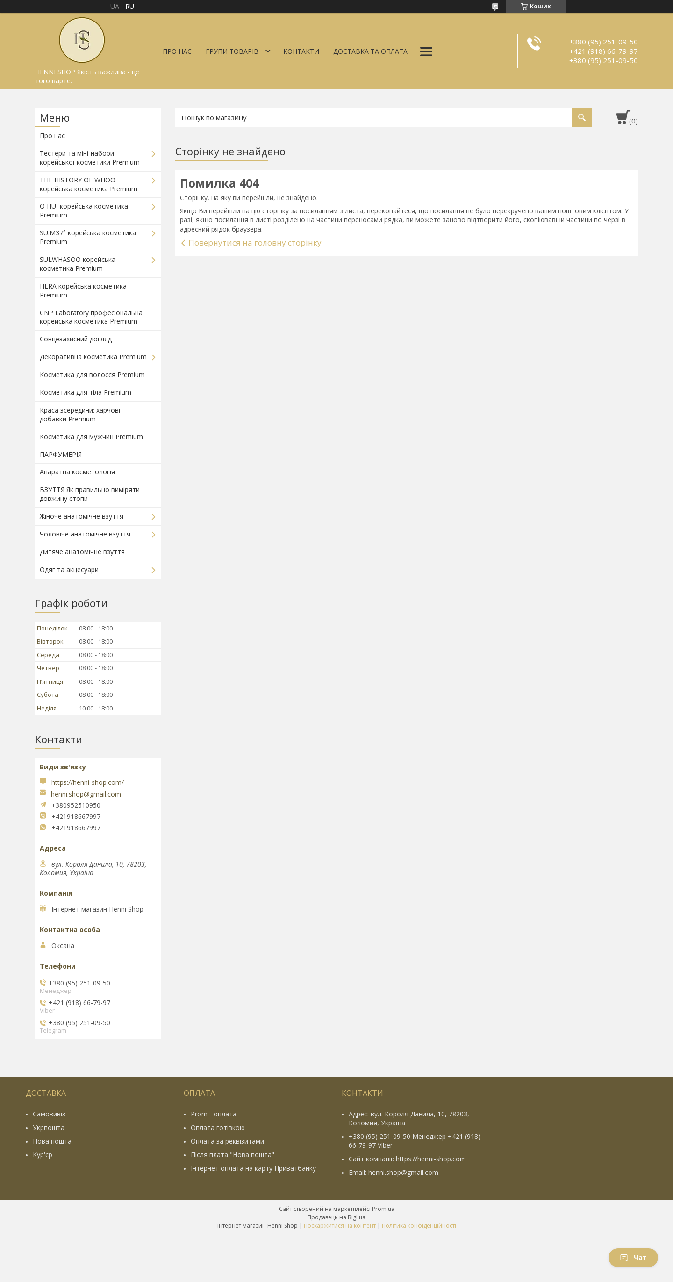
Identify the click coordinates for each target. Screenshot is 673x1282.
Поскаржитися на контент (340, 1226)
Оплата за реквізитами (227, 1141)
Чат (633, 1257)
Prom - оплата (213, 1113)
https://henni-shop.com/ (87, 782)
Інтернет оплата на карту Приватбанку (253, 1168)
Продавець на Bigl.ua (336, 1217)
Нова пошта (52, 1141)
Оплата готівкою (218, 1127)
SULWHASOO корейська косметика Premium (77, 264)
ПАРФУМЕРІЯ (61, 454)
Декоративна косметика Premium (93, 356)
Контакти (301, 51)
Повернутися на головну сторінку (255, 242)
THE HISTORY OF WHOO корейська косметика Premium (88, 184)
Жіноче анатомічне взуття (81, 516)
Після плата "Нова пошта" (232, 1154)
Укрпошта (48, 1127)
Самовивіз (49, 1113)
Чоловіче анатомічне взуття (85, 533)
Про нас (177, 51)
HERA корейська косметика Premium (83, 290)
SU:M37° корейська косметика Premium (88, 237)
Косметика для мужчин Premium (91, 436)
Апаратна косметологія (77, 471)
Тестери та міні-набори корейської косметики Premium (90, 158)
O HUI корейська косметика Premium (84, 210)
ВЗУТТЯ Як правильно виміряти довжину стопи (90, 494)
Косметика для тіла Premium (85, 392)
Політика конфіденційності (419, 1226)
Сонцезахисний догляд (76, 338)
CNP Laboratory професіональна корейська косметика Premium (91, 317)
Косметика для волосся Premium (92, 374)
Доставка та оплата (370, 51)
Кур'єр (42, 1154)
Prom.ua (383, 1209)
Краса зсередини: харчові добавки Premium (80, 414)
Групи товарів (232, 51)
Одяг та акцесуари (69, 569)
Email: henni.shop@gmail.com (393, 1172)
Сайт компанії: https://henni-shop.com (407, 1158)
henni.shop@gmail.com (86, 794)
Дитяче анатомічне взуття (82, 551)
